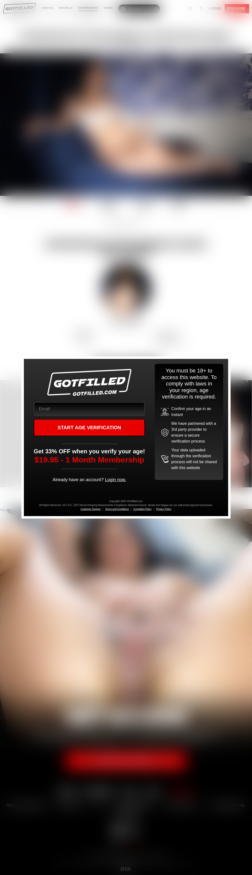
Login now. (115, 479)
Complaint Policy (142, 509)
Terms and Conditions (117, 509)
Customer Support (90, 509)
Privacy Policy (163, 509)
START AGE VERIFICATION (89, 427)
